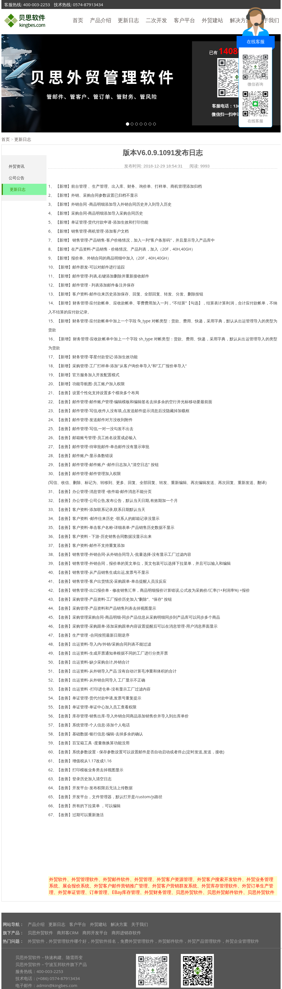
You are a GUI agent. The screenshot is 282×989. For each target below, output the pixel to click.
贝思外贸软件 (40, 932)
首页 (78, 20)
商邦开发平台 (95, 932)
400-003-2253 (36, 4)
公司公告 (16, 177)
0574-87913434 (88, 4)
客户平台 (184, 20)
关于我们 (139, 924)
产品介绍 (100, 20)
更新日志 (128, 20)
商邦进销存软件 (126, 932)
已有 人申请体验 (237, 52)
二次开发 (156, 20)
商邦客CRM (67, 932)
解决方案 (119, 924)
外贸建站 (212, 20)
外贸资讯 (16, 166)
